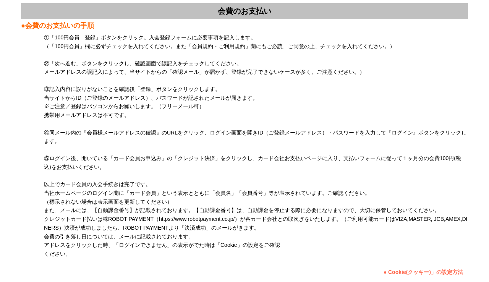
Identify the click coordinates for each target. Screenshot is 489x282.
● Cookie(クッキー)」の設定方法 (423, 272)
